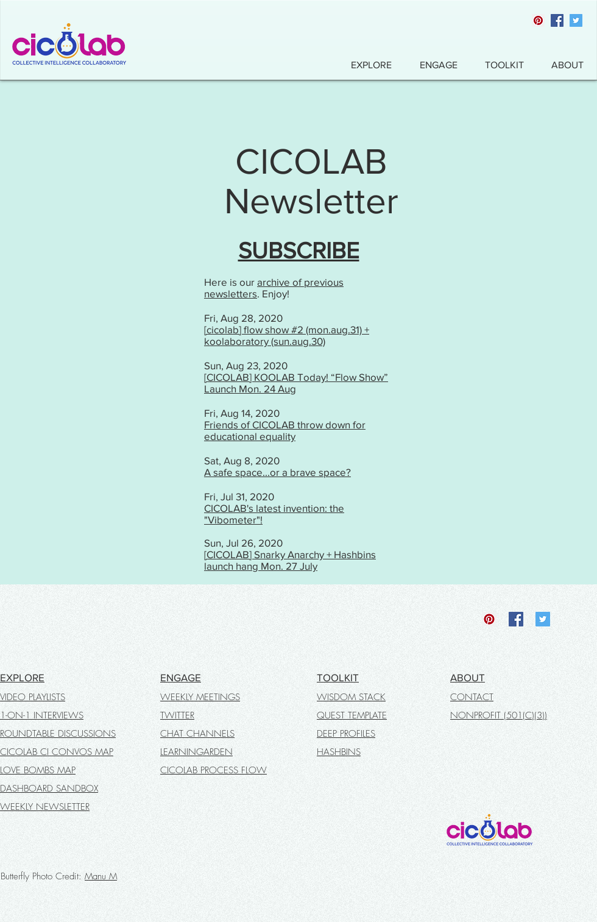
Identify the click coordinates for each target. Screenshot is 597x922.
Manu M (101, 876)
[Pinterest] (538, 20)
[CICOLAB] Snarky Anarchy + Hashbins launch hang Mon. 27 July (290, 560)
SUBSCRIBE (298, 250)
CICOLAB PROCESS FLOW (213, 770)
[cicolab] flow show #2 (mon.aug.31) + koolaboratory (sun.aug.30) (286, 335)
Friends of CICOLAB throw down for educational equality (285, 430)
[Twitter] (576, 20)
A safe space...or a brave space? (277, 472)
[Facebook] (557, 20)
